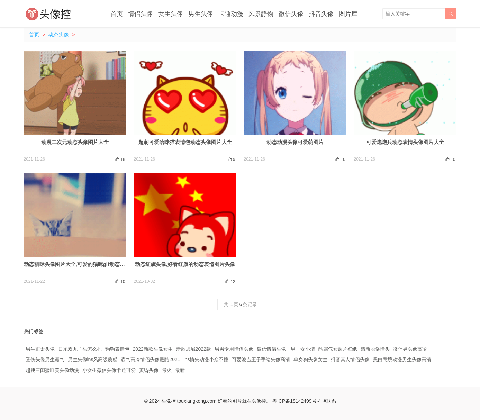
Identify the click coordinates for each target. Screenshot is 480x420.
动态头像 (58, 34)
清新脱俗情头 (375, 349)
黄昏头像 (149, 370)
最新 (180, 370)
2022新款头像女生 (153, 349)
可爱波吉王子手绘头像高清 (261, 359)
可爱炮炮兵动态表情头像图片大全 (405, 142)
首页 (116, 13)
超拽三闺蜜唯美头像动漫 (52, 370)
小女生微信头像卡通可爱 (109, 370)
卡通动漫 (230, 13)
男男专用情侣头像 (234, 349)
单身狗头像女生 (310, 359)
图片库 (348, 13)
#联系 (330, 401)
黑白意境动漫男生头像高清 (402, 359)
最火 (167, 370)
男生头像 (200, 13)
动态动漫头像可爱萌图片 (295, 142)
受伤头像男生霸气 (45, 359)
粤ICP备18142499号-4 (296, 401)
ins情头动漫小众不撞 (206, 359)
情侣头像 (140, 13)
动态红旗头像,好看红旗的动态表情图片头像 (185, 264)
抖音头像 (321, 13)
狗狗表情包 (117, 349)
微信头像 (291, 13)
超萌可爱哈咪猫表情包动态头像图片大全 (185, 142)
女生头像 (170, 13)
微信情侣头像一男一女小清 (286, 349)
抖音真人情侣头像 (350, 359)
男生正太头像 (40, 349)
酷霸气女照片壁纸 (337, 349)
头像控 (168, 401)
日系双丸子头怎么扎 (80, 349)
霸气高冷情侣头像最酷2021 (150, 359)
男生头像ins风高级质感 (93, 359)
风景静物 (260, 13)
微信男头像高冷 (410, 349)
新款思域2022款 (193, 349)
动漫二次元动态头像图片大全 (75, 142)
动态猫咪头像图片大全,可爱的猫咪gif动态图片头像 (82, 264)
